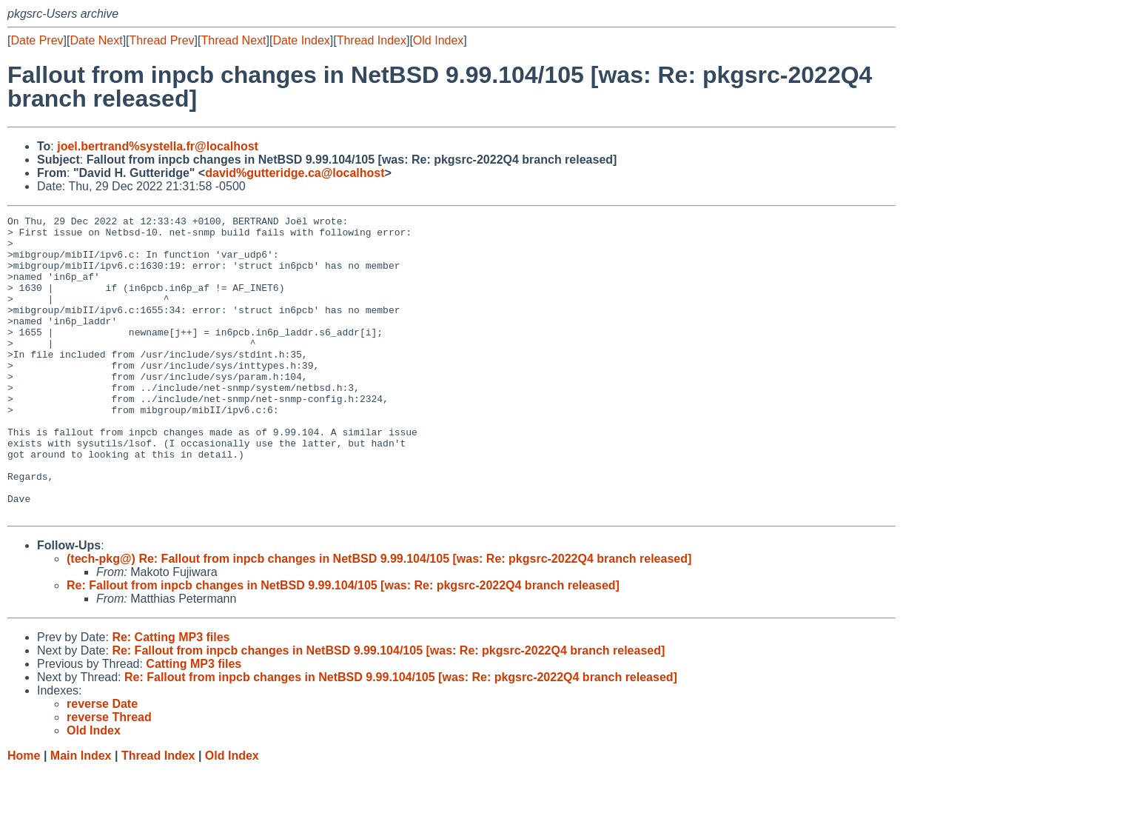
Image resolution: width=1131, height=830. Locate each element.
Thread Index (371, 40)
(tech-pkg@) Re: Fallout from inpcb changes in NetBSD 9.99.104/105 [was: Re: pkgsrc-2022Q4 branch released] (379, 618)
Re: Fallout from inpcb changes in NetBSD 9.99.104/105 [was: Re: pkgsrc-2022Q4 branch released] (343, 645)
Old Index (438, 40)
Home (23, 815)
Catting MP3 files (193, 723)
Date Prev (36, 40)
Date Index (300, 40)
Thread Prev (162, 40)
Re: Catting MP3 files (170, 697)
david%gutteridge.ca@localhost (294, 173)
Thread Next (233, 40)
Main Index (81, 815)
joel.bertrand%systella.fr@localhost (157, 146)
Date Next (96, 40)
